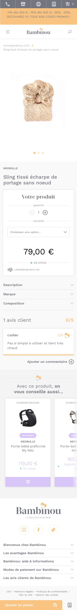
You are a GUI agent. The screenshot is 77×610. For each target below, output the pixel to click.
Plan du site (25, 595)
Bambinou (39, 31)
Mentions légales (24, 591)
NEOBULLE (10, 168)
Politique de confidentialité (52, 591)
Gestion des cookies (47, 595)
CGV (9, 591)
